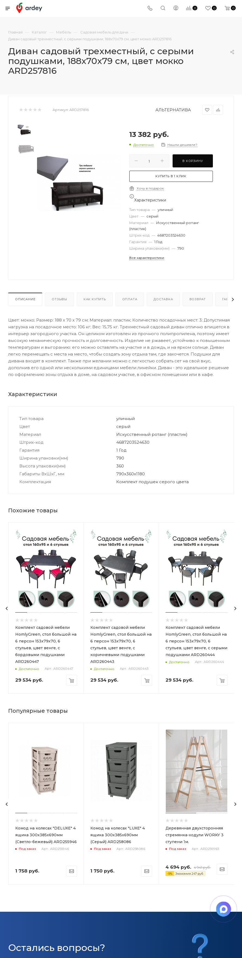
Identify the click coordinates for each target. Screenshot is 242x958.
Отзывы (59, 299)
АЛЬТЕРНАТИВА (173, 109)
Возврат (197, 299)
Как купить (95, 299)
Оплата (129, 299)
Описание (25, 299)
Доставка (163, 299)
